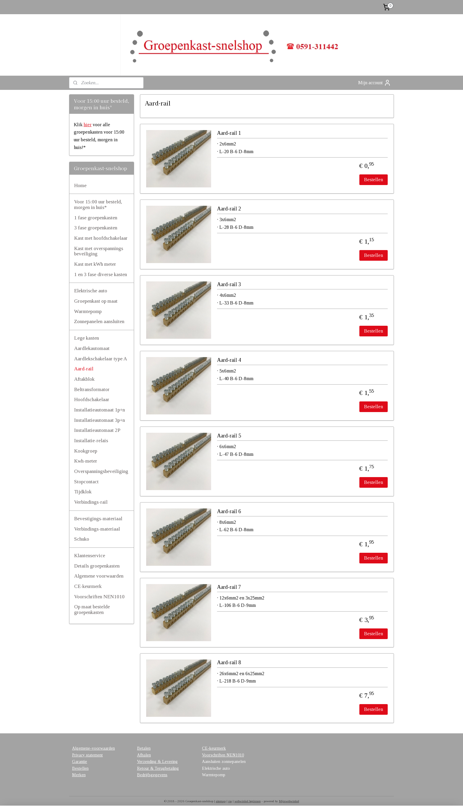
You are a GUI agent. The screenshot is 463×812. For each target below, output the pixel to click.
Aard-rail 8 (229, 662)
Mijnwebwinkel (289, 801)
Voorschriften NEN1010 (99, 596)
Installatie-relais (91, 440)
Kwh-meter (85, 461)
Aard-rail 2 (229, 209)
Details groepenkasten (97, 566)
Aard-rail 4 (229, 360)
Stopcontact (86, 481)
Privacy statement (87, 755)
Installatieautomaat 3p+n (99, 420)
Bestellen (373, 179)
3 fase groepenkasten (95, 228)
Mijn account (374, 82)
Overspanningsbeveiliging (101, 471)
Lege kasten (86, 338)
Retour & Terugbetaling (158, 768)
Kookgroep (85, 451)
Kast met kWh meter (95, 264)
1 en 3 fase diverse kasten (100, 274)
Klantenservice (89, 555)
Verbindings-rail (90, 502)
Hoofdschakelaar (91, 399)
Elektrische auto (90, 291)
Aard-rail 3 (229, 284)
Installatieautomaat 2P (97, 430)
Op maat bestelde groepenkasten (92, 609)
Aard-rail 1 (229, 133)
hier (88, 124)
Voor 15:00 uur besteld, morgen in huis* (98, 204)
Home (80, 185)
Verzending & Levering (157, 761)
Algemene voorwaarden (98, 576)
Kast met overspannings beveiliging (98, 251)
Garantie (79, 761)
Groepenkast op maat (96, 301)
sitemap (221, 801)
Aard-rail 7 (229, 587)
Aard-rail (83, 369)
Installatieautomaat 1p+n (99, 410)
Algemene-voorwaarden (93, 748)
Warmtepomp (88, 311)
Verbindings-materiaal (97, 529)
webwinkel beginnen (247, 801)
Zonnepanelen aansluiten (99, 321)
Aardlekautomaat (92, 348)
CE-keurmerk (88, 586)
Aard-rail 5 (229, 436)
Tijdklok (83, 492)
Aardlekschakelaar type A (100, 359)
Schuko (81, 539)
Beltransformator (92, 389)
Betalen (144, 748)
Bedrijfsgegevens (152, 775)
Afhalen (144, 755)
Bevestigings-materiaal (98, 518)
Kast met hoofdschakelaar (101, 238)
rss (230, 801)
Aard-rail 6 (229, 511)
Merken (79, 775)
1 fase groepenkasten (95, 218)
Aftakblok (84, 379)
